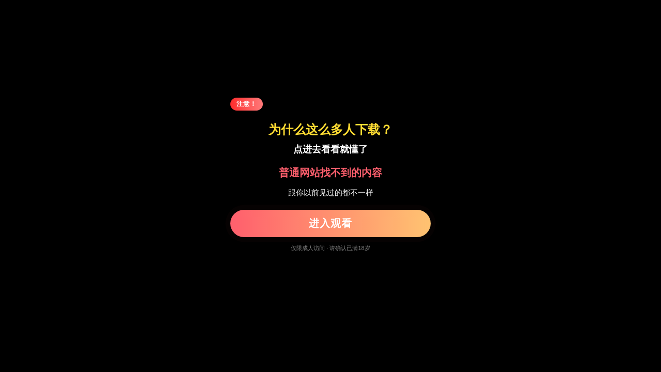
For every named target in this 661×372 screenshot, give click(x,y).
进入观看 (330, 223)
